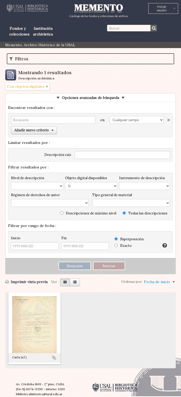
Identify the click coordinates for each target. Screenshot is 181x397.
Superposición (129, 239)
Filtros (18, 58)
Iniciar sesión (162, 8)
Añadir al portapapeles (54, 357)
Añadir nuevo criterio (34, 130)
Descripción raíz (57, 155)
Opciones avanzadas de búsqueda (90, 97)
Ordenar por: (131, 281)
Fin (64, 238)
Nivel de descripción (27, 178)
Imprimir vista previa (26, 281)
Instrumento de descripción (142, 178)
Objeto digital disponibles (86, 178)
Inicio (15, 238)
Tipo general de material (112, 195)
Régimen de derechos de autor (35, 195)
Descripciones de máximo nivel (88, 213)
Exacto (123, 245)
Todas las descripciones (144, 213)
